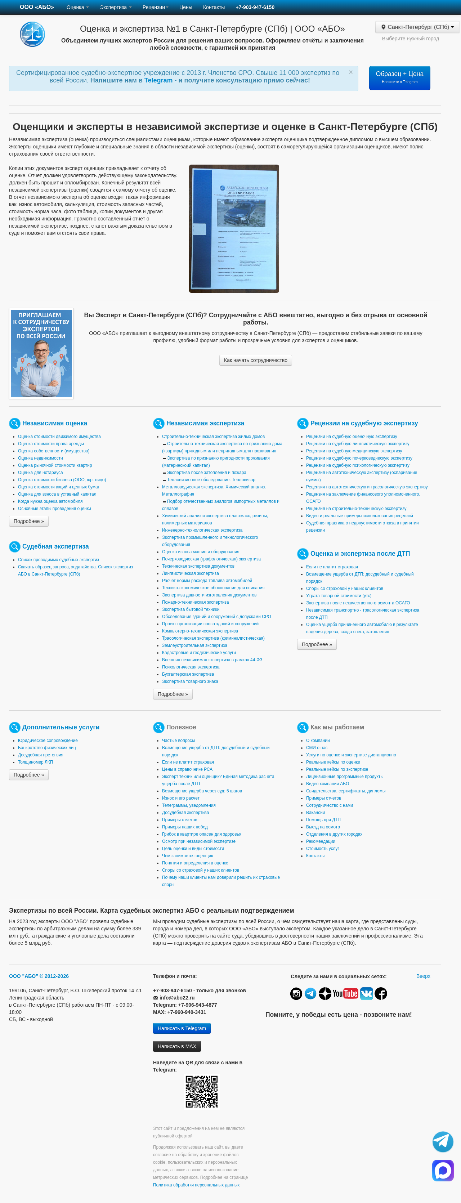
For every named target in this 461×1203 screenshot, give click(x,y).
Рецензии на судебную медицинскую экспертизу (354, 450)
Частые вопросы (178, 740)
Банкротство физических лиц (47, 747)
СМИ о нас (316, 747)
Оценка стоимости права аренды (51, 443)
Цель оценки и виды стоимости (193, 848)
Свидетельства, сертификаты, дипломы (345, 790)
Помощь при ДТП (323, 819)
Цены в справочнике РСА (187, 769)
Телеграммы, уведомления (189, 805)
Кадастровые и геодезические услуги (199, 652)
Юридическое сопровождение (48, 740)
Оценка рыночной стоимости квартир (55, 465)
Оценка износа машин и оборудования (200, 551)
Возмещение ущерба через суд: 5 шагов (202, 790)
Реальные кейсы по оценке (333, 762)
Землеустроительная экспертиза (194, 645)
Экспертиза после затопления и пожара (206, 472)
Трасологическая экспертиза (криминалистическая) (213, 638)
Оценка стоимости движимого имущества (59, 436)
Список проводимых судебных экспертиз (58, 559)
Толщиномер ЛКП (35, 762)
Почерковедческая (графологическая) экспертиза (211, 559)
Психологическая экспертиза (190, 667)
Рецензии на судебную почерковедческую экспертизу (359, 458)
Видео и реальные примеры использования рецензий (359, 515)
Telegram (159, 80)
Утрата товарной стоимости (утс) (338, 595)
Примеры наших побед (185, 826)
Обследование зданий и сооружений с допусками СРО (216, 616)
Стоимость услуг (322, 848)
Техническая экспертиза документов (198, 566)
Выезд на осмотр (323, 826)
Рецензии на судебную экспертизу (364, 423)
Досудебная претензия (40, 754)
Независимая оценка (54, 423)
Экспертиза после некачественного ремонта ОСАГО (358, 602)
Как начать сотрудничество (255, 360)
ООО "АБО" (23, 976)
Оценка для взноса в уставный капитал (57, 494)
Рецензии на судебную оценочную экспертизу (351, 436)
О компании (318, 740)
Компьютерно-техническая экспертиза (200, 631)
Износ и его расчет (181, 798)
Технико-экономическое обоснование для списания (213, 587)
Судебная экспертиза (55, 546)
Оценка (78, 7)
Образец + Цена (400, 77)
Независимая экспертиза (205, 423)
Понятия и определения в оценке (195, 863)
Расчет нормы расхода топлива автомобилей (207, 580)
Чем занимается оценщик (187, 855)
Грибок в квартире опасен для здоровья (201, 834)
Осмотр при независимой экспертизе (199, 841)
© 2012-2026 (54, 976)
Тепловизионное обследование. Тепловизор (211, 479)
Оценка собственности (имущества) (53, 450)
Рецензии (156, 7)
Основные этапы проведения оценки (54, 508)
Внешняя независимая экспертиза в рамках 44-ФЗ (212, 659)
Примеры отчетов (179, 819)
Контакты (214, 7)
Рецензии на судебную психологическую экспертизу (357, 465)
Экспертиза (116, 7)
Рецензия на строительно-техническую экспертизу (356, 508)
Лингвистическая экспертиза (190, 573)
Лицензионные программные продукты (345, 776)
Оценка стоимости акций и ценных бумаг (58, 486)
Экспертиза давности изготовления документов (209, 595)
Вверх (423, 976)
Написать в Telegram (182, 1028)
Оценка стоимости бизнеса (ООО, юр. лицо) (62, 479)
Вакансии (315, 812)
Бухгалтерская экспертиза (188, 674)
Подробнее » (29, 521)
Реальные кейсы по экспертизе (337, 769)
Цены (185, 7)
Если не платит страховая (332, 566)
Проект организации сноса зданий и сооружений (210, 623)
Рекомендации (320, 841)
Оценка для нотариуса (40, 472)
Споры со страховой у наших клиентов (344, 588)
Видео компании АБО (327, 783)
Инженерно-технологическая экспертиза (202, 530)
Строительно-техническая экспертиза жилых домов (213, 436)
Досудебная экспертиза (185, 812)
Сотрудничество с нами (329, 805)
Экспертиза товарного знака (190, 681)
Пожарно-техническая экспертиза (195, 602)
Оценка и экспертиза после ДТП (360, 553)
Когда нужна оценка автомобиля (50, 501)
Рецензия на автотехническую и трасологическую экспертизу (367, 486)
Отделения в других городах (334, 834)
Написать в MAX (177, 1046)
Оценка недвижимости (40, 458)
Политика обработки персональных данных (196, 1185)
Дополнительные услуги (61, 727)
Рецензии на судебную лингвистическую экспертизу (357, 443)
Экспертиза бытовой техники (190, 609)
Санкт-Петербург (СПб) (417, 27)
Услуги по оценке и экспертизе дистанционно (351, 754)
